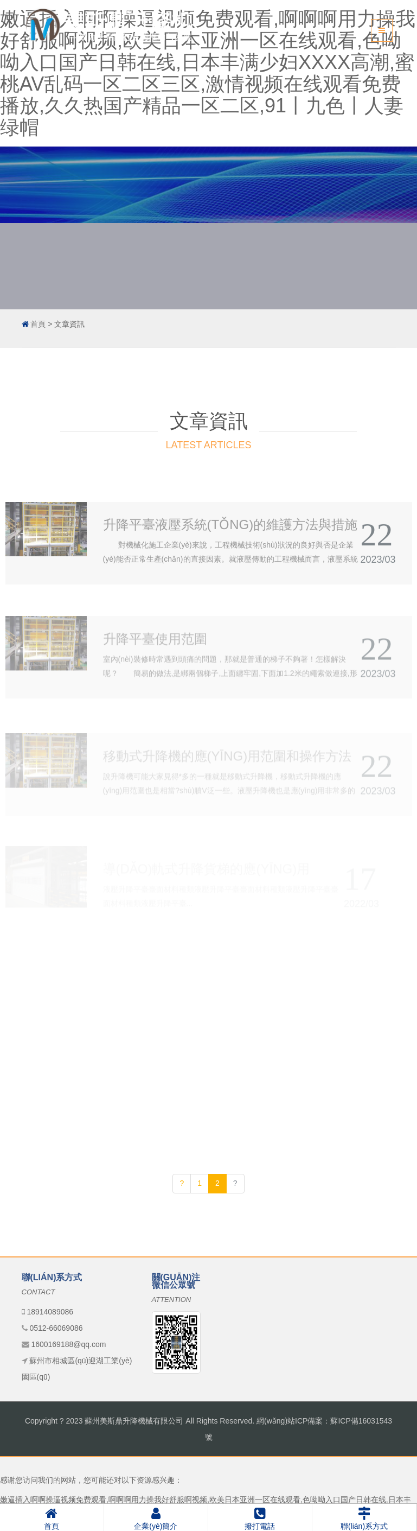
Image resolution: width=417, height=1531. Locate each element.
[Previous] (181, 1183)
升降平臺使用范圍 (155, 671)
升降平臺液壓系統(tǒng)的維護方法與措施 (230, 558)
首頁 (38, 324)
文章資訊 (69, 324)
